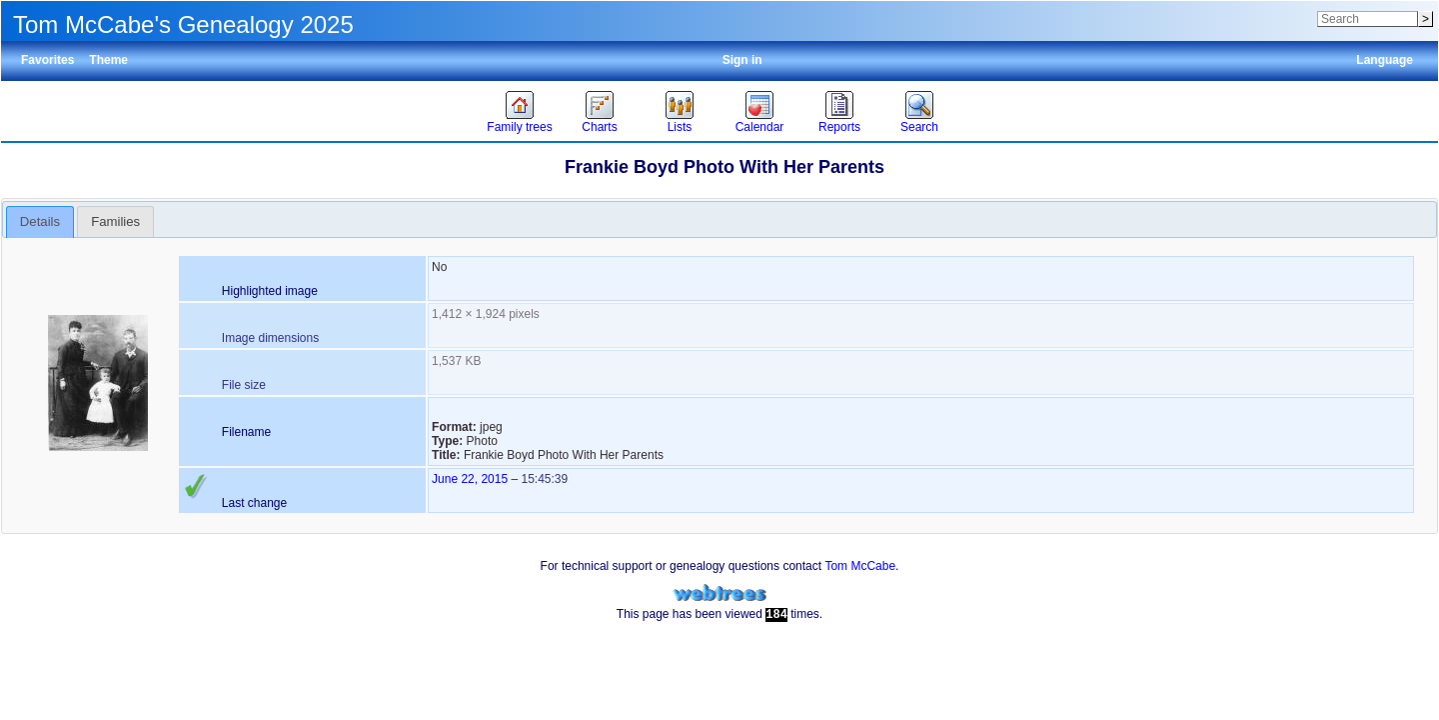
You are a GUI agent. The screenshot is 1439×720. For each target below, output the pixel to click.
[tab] (40, 222)
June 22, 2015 (470, 479)
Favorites (47, 60)
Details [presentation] (40, 221)
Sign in (742, 60)
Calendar (759, 127)
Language (1384, 60)
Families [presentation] (115, 221)
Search (919, 127)
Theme (108, 60)
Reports (839, 127)
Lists (680, 127)
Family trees (519, 127)
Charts (599, 127)
